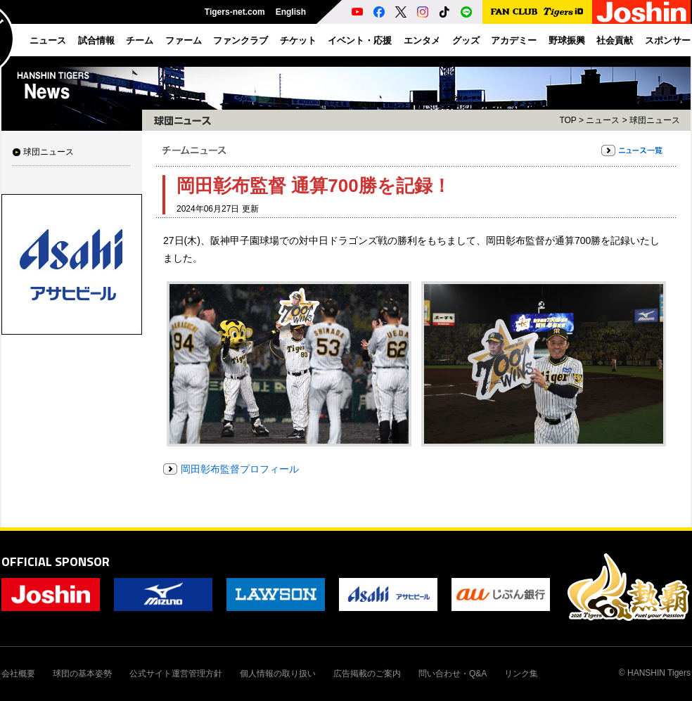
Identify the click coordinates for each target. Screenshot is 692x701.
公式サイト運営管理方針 (175, 674)
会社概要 (18, 674)
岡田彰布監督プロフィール (240, 469)
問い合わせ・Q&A (452, 674)
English (291, 12)
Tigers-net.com (235, 12)
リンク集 (521, 674)
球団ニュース (48, 152)
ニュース (603, 120)
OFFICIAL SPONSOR (55, 561)
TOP (567, 120)
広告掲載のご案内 (367, 674)
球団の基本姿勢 (82, 674)
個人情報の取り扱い (278, 674)
